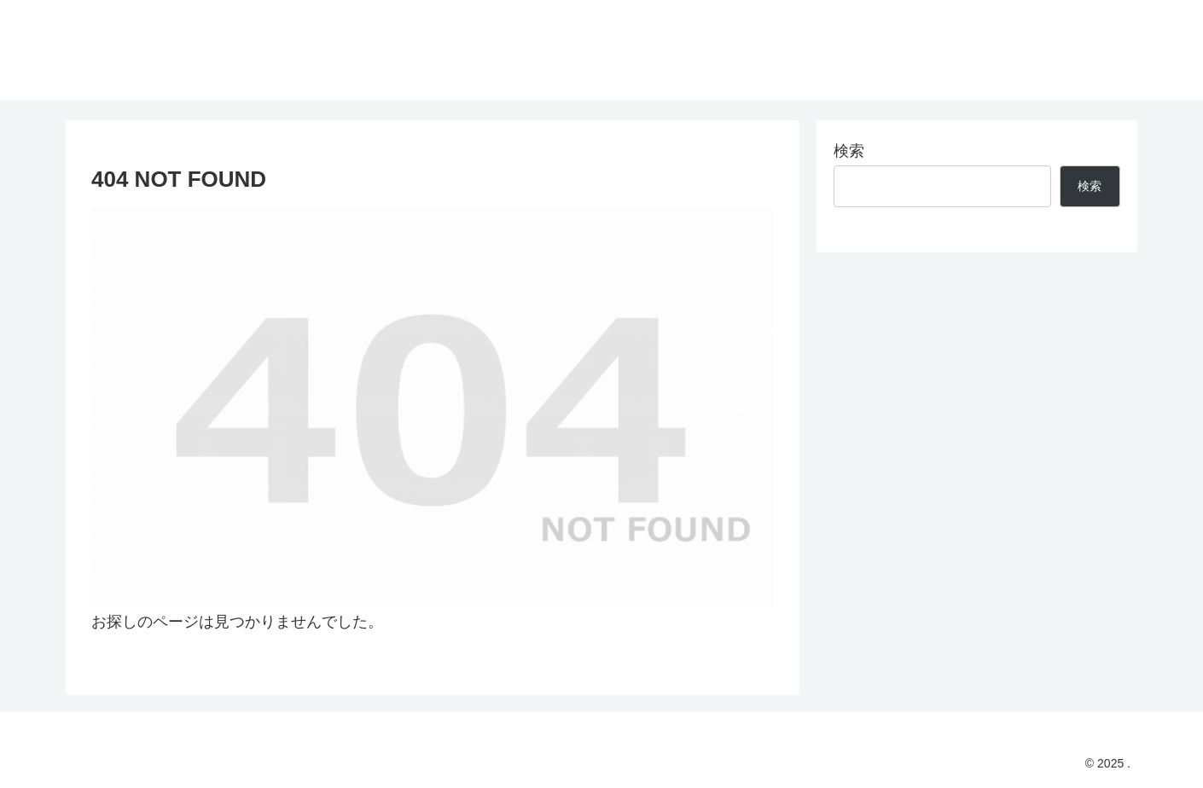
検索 (849, 150)
